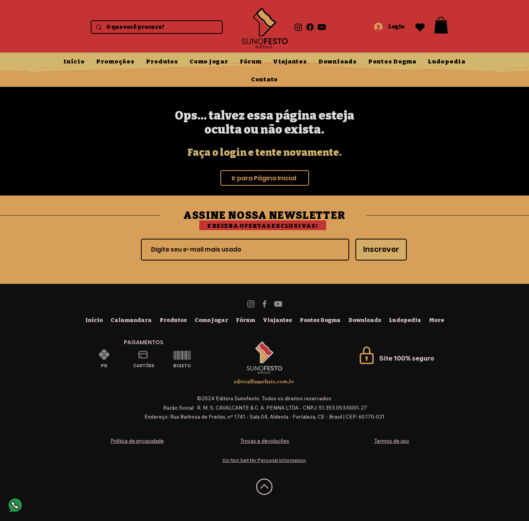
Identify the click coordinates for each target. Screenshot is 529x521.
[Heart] (420, 27)
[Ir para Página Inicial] (264, 178)
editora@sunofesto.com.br (264, 381)
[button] (441, 25)
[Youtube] (322, 27)
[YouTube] (278, 304)
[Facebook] (310, 27)
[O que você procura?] (156, 27)
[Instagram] (298, 27)
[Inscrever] (381, 249)
